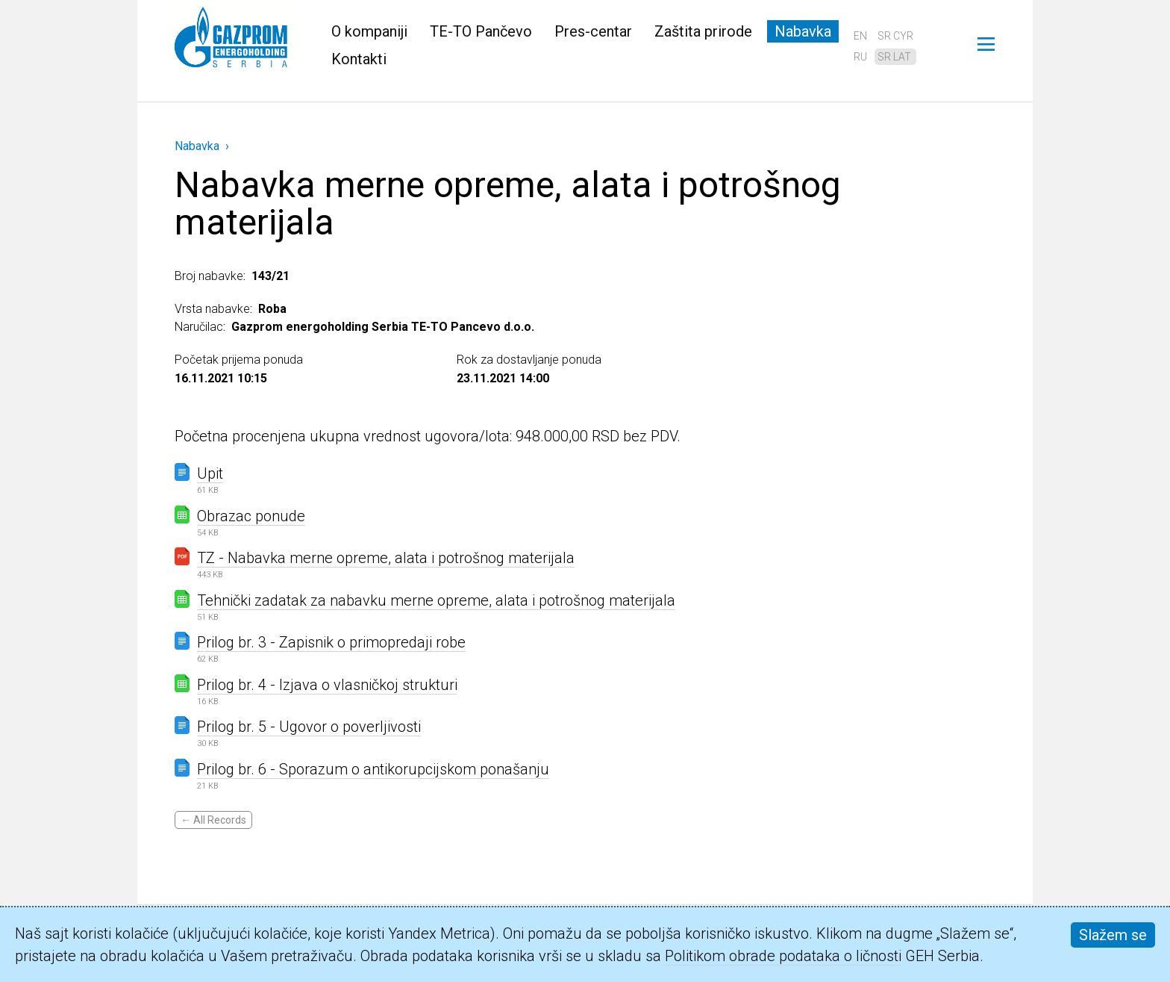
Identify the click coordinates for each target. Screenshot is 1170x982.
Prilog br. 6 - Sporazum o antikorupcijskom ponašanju (373, 769)
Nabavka (803, 31)
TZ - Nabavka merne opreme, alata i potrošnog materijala (386, 558)
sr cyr (895, 36)
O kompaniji (369, 31)
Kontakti (359, 59)
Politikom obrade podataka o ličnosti (783, 956)
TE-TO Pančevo (481, 31)
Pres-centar (593, 31)
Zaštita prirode (703, 31)
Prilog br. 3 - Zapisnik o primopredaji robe (331, 642)
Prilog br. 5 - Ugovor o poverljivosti (309, 727)
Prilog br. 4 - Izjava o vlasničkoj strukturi (327, 685)
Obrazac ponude (251, 516)
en (860, 36)
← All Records (213, 820)
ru (860, 57)
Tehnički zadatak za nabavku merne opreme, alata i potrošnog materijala (436, 600)
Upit (210, 473)
